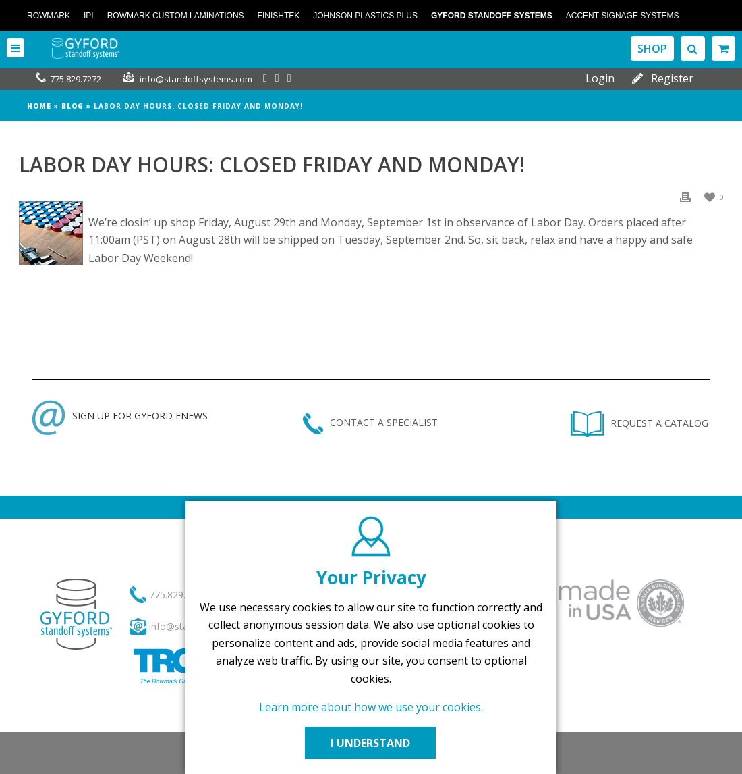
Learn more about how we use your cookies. (371, 707)
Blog (72, 106)
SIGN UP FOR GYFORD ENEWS (120, 415)
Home (39, 106)
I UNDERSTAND (371, 743)
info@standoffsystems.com (196, 79)
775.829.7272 (75, 79)
